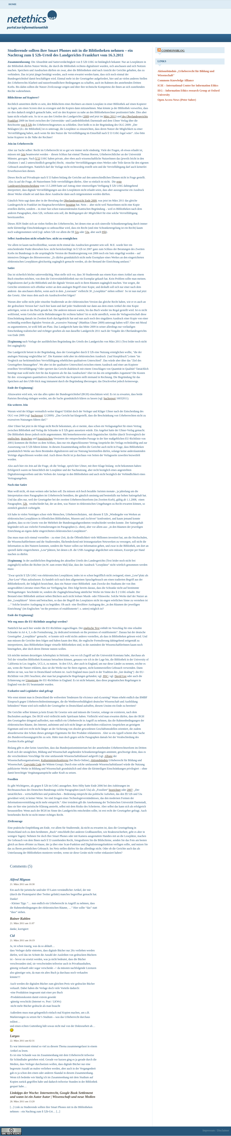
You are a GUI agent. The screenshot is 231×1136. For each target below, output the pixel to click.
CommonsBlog (173, 50)
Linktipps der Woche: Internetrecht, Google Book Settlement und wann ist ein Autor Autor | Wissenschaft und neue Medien (52, 1095)
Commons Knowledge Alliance (176, 80)
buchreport (110, 398)
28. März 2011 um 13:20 (22, 1101)
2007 (130, 789)
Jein (23, 154)
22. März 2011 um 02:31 (22, 1040)
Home (12, 4)
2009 (86, 116)
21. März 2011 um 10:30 (22, 884)
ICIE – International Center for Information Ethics (188, 85)
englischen (13, 438)
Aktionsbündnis (99, 760)
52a (77, 232)
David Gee (121, 676)
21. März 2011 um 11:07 (22, 923)
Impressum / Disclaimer (216, 1130)
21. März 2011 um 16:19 (22, 940)
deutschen (26, 438)
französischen (45, 438)
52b (25, 503)
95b (104, 232)
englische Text (92, 628)
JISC (105, 676)
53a (87, 232)
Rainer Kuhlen (20, 918)
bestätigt (70, 204)
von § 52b (26, 124)
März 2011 (110, 116)
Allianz (108, 756)
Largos (15, 1036)
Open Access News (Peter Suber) (177, 99)
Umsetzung (32, 680)
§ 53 (37, 158)
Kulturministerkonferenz (55, 760)
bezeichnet (115, 789)
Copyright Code (33, 764)
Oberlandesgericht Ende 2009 (80, 200)
